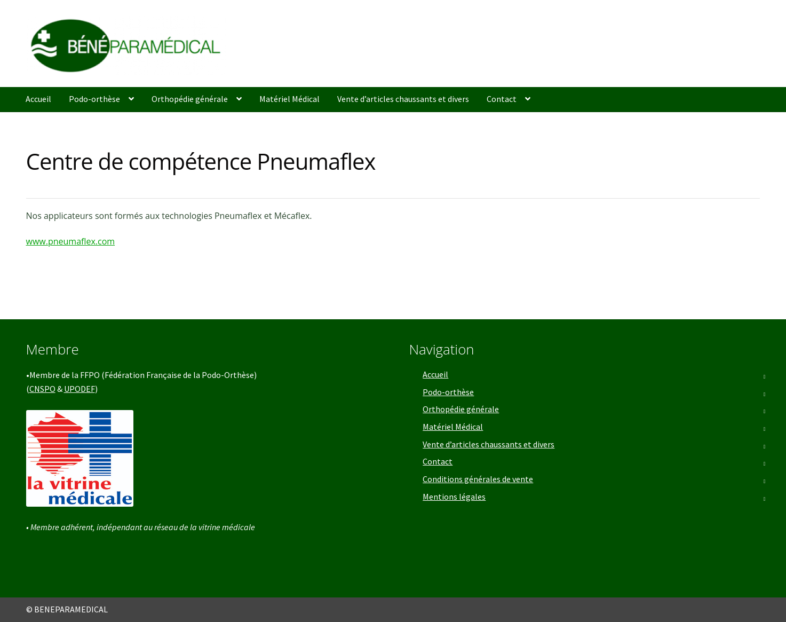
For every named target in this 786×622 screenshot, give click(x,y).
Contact (502, 98)
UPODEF (79, 388)
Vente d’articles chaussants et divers (403, 98)
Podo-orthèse (94, 98)
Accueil (38, 98)
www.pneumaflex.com (70, 241)
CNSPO (42, 388)
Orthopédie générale (190, 98)
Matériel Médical (289, 98)
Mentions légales (454, 496)
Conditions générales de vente (478, 479)
